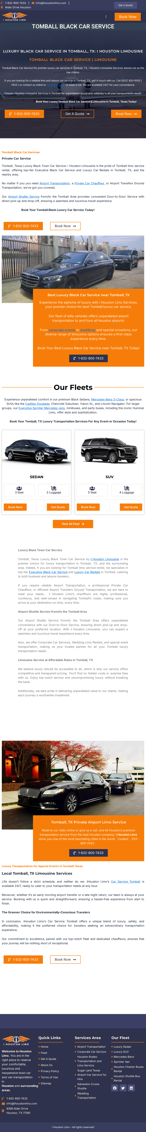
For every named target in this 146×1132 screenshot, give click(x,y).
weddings (87, 330)
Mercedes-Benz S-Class (107, 399)
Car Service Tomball (125, 881)
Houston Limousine (105, 559)
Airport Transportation (54, 183)
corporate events (62, 330)
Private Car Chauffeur (89, 183)
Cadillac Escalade (37, 404)
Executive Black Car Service (48, 572)
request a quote (56, 84)
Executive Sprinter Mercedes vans (42, 408)
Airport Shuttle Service (23, 196)
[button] (106, 17)
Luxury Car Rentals (87, 572)
